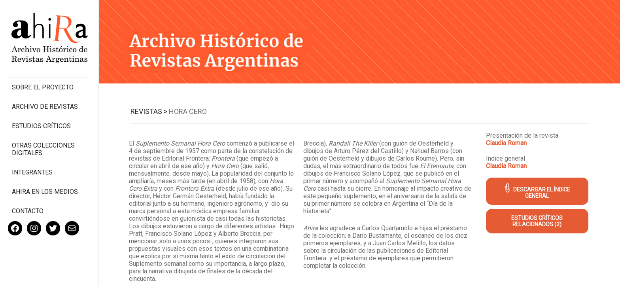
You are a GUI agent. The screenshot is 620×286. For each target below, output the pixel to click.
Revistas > (148, 111)
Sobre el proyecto (43, 87)
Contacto (27, 211)
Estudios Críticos (41, 126)
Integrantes (32, 172)
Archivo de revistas (45, 106)
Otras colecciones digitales (43, 149)
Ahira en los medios (45, 191)
